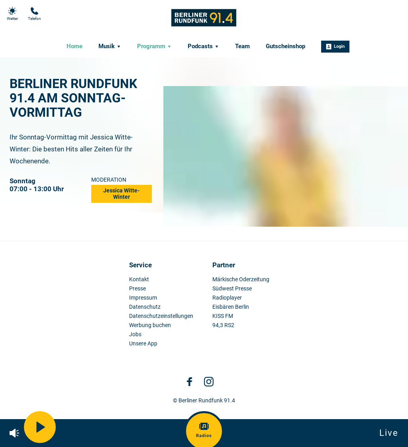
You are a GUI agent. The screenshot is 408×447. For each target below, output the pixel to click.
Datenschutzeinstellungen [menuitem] (161, 316)
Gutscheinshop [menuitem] (285, 46)
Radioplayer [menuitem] (227, 297)
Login (335, 46)
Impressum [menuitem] (143, 297)
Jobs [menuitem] (135, 334)
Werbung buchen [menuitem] (150, 325)
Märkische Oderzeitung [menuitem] (240, 279)
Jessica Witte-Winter (121, 193)
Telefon (34, 14)
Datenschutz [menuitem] (145, 307)
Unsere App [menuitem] (143, 343)
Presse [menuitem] (137, 288)
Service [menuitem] (140, 265)
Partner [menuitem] (223, 265)
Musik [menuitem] (109, 46)
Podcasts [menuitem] (203, 46)
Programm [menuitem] (154, 46)
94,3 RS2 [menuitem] (223, 325)
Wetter (12, 14)
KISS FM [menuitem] (222, 316)
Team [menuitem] (242, 46)
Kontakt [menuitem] (139, 279)
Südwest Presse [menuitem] (232, 288)
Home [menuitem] (74, 46)
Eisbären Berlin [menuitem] (230, 307)
